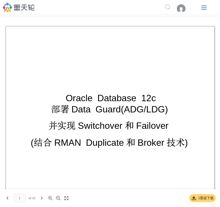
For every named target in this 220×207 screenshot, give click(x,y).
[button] (204, 7)
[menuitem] (184, 8)
